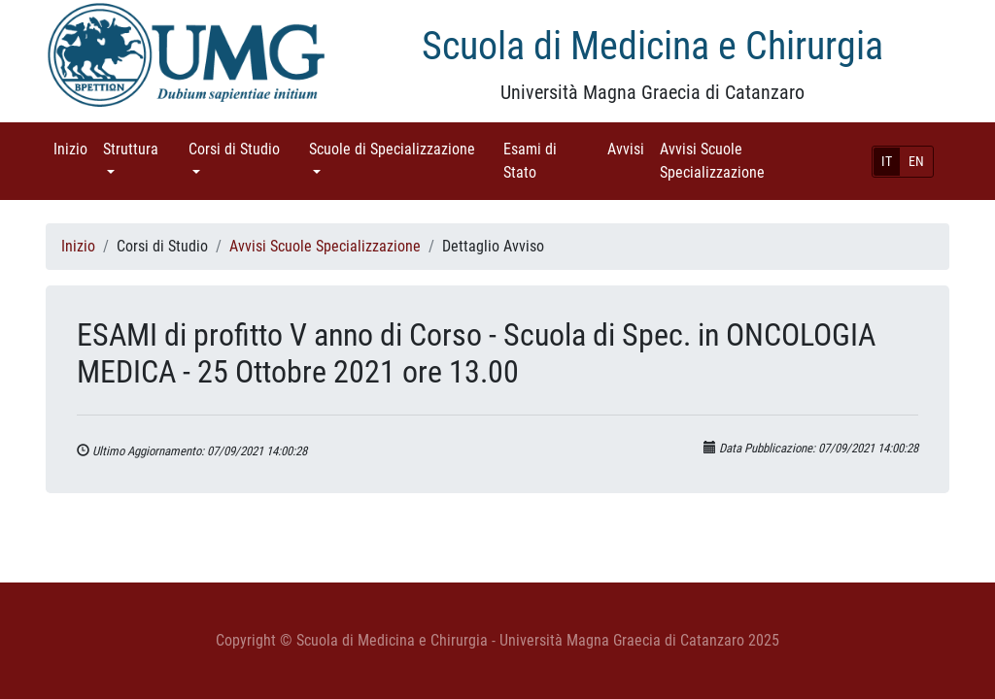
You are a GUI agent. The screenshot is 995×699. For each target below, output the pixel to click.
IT (886, 161)
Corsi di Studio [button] (245, 148)
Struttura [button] (142, 148)
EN (916, 161)
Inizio (74, 148)
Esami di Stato (547, 161)
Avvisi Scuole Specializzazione (739, 161)
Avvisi (629, 148)
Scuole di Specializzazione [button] (402, 148)
